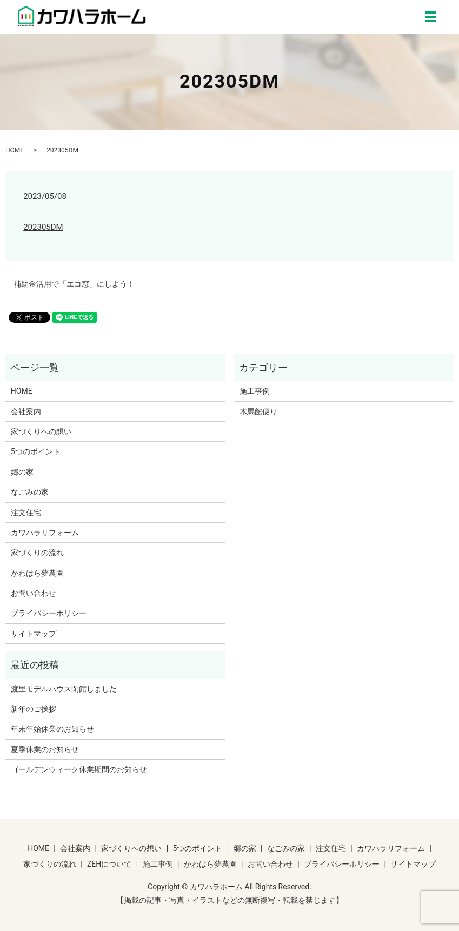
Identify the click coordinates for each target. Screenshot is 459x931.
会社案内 (26, 411)
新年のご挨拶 (33, 708)
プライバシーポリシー (49, 613)
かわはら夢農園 (37, 573)
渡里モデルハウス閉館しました (64, 688)
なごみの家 (30, 492)
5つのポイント (36, 451)
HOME (14, 150)
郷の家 (22, 472)
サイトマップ (33, 633)
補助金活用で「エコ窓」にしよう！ (74, 284)
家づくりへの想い (41, 431)
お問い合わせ (33, 593)
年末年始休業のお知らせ (52, 728)
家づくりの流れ (37, 552)
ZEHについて (109, 864)
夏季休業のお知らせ (45, 749)
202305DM (43, 227)
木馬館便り (258, 411)
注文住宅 (26, 512)
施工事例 (255, 391)
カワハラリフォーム (45, 532)
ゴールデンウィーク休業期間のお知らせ (79, 769)
